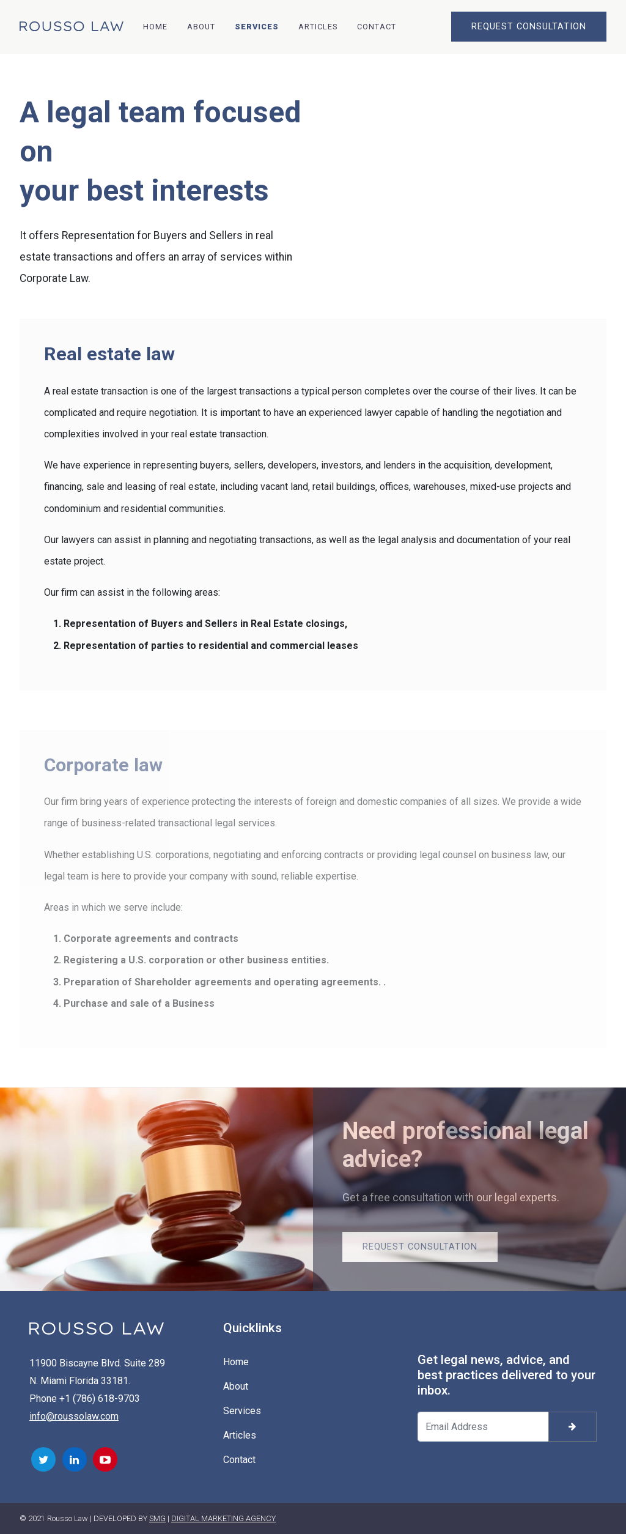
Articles (317, 26)
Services (257, 26)
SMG (157, 1518)
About (201, 26)
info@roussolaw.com (74, 1416)
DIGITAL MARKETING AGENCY (223, 1518)
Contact (376, 26)
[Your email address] (483, 1427)
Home (155, 26)
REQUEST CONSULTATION (528, 26)
